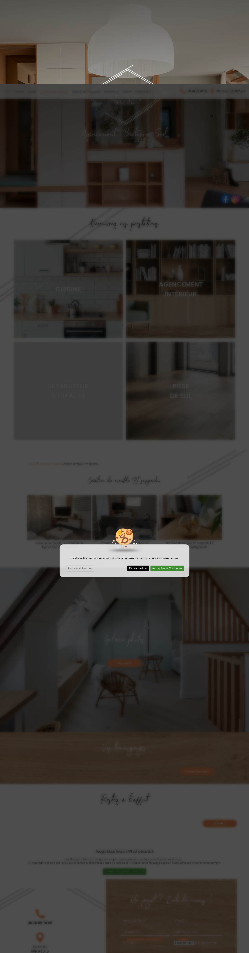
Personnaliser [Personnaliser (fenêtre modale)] (138, 484)
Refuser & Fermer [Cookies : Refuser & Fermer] (80, 484)
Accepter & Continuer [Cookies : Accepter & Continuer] (167, 484)
